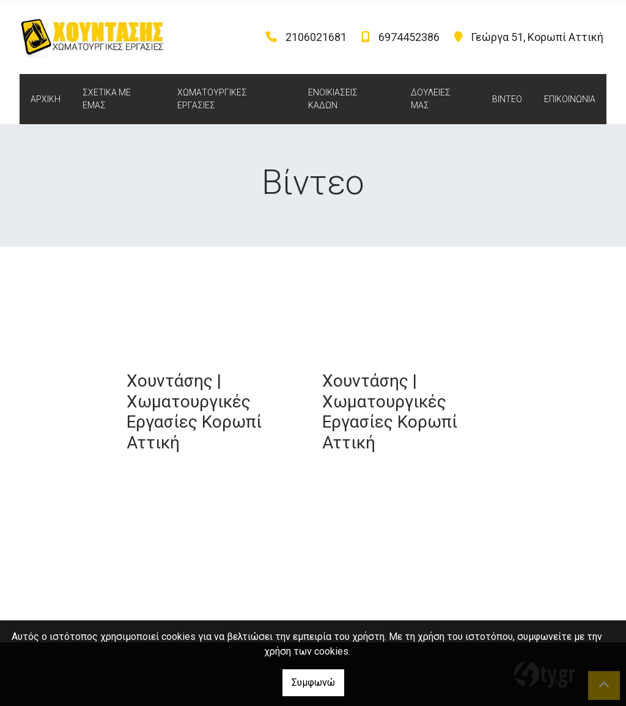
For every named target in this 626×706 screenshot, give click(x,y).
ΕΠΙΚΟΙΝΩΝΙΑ (569, 99)
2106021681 (316, 37)
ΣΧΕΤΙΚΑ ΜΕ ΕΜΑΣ (107, 98)
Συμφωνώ (313, 682)
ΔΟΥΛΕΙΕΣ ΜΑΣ (431, 98)
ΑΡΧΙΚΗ (46, 99)
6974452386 (409, 37)
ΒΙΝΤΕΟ (507, 99)
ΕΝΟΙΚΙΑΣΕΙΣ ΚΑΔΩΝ (333, 98)
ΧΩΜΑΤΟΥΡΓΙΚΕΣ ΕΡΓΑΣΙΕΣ (212, 98)
